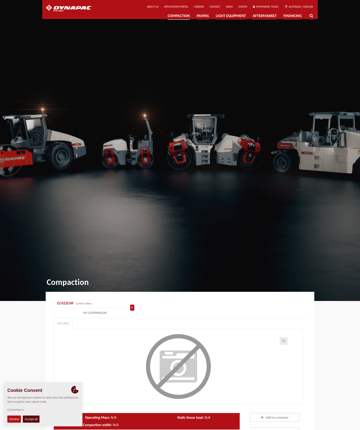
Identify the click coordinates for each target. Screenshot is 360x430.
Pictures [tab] (63, 315)
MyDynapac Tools (265, 6)
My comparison (283, 304)
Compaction (179, 15)
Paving (203, 15)
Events (243, 6)
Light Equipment (231, 15)
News (229, 6)
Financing (293, 15)
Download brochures (275, 424)
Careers (199, 6)
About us (152, 6)
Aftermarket (265, 15)
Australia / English (299, 6)
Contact (215, 6)
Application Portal (176, 6)
